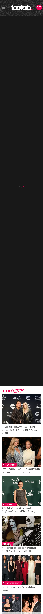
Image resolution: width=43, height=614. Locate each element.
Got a (39, 7)
